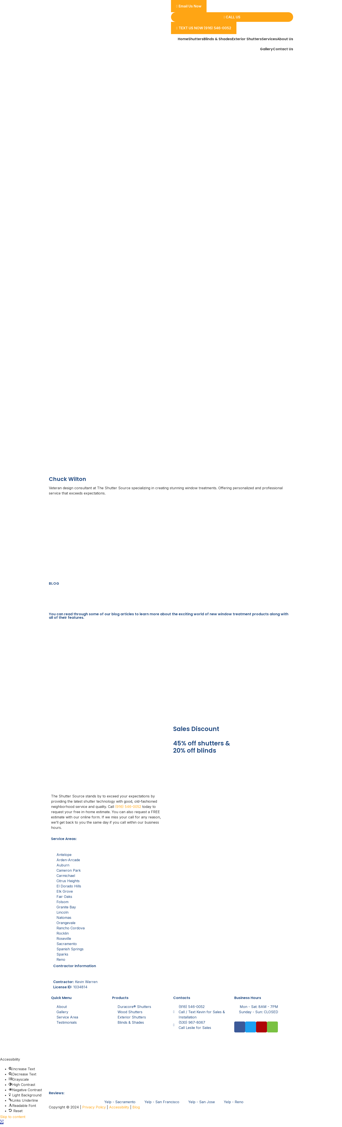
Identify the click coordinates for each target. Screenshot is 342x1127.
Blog (136, 1109)
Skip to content (12, 1119)
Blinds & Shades (217, 38)
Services (269, 38)
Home (183, 38)
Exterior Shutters (247, 38)
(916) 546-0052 (128, 809)
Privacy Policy (94, 1109)
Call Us (232, 17)
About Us (285, 38)
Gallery (266, 49)
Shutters (195, 38)
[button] (1, 1124)
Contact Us (283, 49)
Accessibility (119, 1109)
